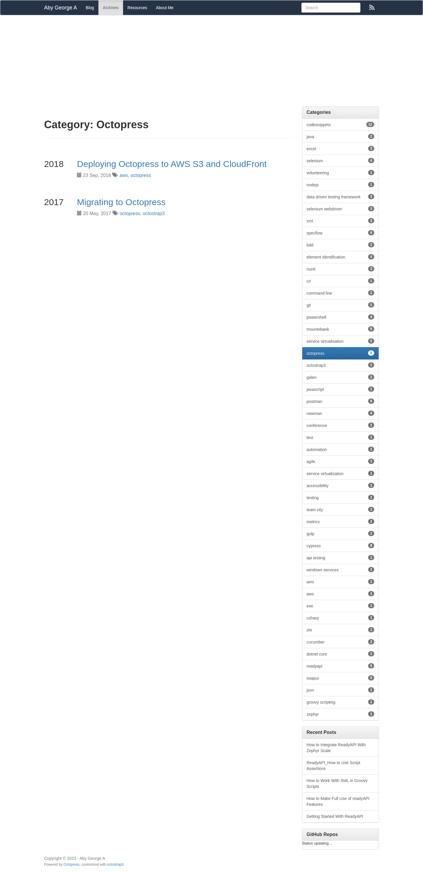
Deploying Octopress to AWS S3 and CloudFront (172, 164)
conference (341, 425)
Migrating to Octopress (121, 202)
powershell (341, 317)
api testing (341, 557)
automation (341, 449)
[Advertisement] (211, 62)
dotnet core (341, 653)
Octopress (71, 864)
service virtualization (341, 473)
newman (341, 413)
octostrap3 (154, 213)
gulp (341, 533)
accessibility (341, 485)
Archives (111, 7)
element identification (341, 256)
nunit (341, 268)
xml (341, 220)
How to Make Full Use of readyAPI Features (338, 801)
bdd (341, 244)
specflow (341, 232)
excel (341, 148)
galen (341, 377)
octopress (140, 175)
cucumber (341, 641)
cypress (341, 545)
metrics (341, 521)
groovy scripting (341, 702)
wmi (341, 581)
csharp (341, 617)
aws (124, 175)
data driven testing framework (341, 196)
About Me (165, 7)
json (341, 690)
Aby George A (60, 8)
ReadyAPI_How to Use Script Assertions (333, 765)
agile (341, 461)
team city (341, 509)
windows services (341, 569)
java (341, 136)
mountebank (341, 329)
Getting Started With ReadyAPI (335, 816)
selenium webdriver (341, 208)
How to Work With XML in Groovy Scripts (337, 783)
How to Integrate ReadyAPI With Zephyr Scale (336, 747)
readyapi (341, 665)
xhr (341, 629)
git (341, 305)
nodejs (341, 184)
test (341, 437)
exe (341, 605)
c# (341, 280)
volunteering (341, 172)
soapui (341, 677)
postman (341, 401)
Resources (137, 7)
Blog (90, 7)
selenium (341, 160)
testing (341, 497)
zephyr (341, 714)
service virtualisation (341, 341)
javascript (341, 389)
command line (341, 292)
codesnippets (341, 124)
